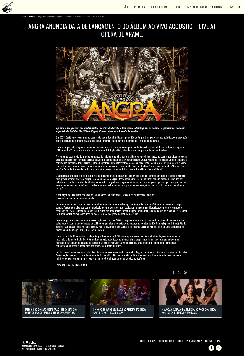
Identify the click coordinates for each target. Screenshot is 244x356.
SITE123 (38, 348)
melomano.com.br (85, 198)
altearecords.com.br (144, 195)
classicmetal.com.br (65, 198)
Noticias (32, 16)
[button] (239, 7)
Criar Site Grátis (49, 348)
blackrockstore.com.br (122, 195)
